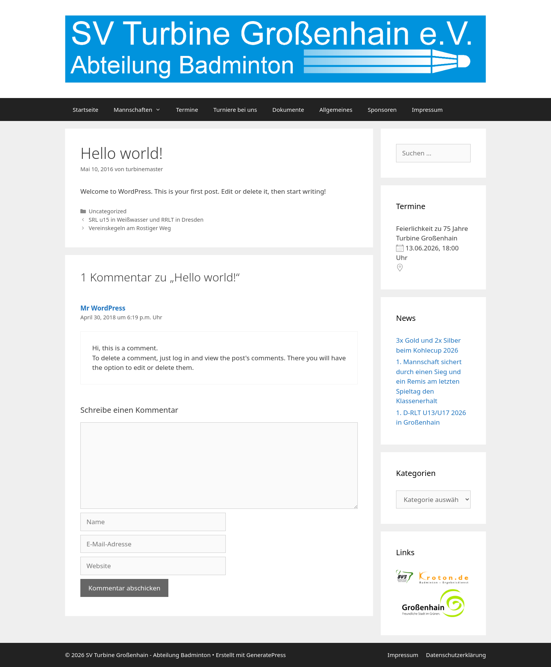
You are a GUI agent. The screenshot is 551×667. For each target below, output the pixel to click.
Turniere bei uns (235, 109)
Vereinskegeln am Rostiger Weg (130, 228)
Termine (187, 109)
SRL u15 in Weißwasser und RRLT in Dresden (146, 219)
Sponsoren (382, 109)
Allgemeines (336, 109)
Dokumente (288, 109)
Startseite (85, 109)
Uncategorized (108, 211)
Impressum (427, 109)
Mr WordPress (103, 308)
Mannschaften (141, 109)
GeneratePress (266, 655)
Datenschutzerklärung (456, 655)
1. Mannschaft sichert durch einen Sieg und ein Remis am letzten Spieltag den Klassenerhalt (428, 381)
